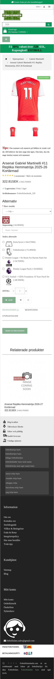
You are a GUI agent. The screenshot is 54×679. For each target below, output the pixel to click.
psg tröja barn (12, 492)
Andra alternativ (9, 237)
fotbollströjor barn (13, 454)
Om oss (7, 517)
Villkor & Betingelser (14, 528)
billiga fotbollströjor (14, 458)
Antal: (6, 291)
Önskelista (9, 607)
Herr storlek (9, 206)
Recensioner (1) (10, 310)
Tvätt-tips (8, 544)
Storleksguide (10, 316)
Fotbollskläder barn (30, 670)
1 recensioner (19, 176)
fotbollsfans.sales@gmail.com (20, 640)
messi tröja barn (13, 474)
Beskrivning (31, 310)
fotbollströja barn (12, 450)
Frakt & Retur (10, 532)
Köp (9, 300)
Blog (6, 574)
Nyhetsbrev (9, 611)
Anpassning (7, 225)
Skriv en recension (33, 176)
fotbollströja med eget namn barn (19, 466)
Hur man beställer (12, 540)
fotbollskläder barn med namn (18, 462)
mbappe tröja (11, 483)
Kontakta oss (10, 521)
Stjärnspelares (18, 59)
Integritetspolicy (11, 536)
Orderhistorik (10, 603)
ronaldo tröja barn (13, 478)
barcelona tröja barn (14, 487)
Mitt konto (9, 599)
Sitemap (7, 570)
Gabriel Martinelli (36, 59)
